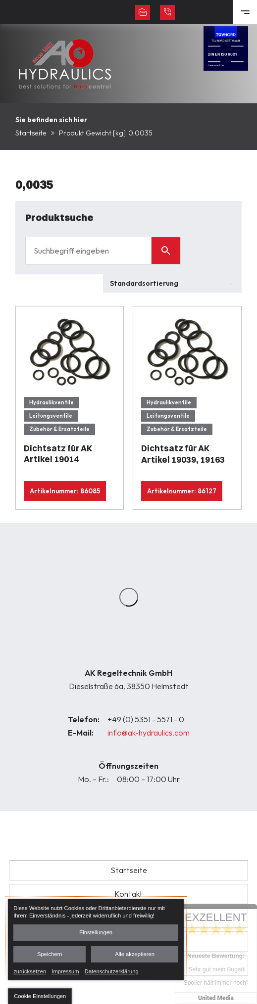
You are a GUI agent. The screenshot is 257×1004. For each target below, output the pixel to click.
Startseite (31, 133)
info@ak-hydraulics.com (148, 733)
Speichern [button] (49, 954)
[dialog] (96, 939)
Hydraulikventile (51, 402)
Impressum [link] (65, 971)
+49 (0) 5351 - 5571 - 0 (145, 719)
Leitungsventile (50, 415)
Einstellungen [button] (95, 932)
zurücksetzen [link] (29, 971)
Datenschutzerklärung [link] (112, 971)
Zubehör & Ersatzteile (59, 429)
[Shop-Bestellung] (172, 283)
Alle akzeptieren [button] (134, 954)
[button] (40, 996)
